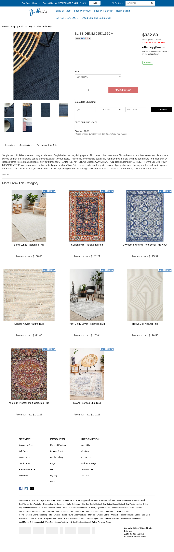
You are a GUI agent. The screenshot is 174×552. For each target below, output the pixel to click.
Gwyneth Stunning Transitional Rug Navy (145, 244)
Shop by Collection (103, 11)
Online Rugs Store (142, 515)
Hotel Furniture (54, 515)
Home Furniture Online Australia (32, 515)
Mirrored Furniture (58, 445)
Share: (83, 38)
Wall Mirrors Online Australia (31, 522)
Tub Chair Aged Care (94, 518)
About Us (36, 3)
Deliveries (23, 475)
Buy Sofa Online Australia (29, 508)
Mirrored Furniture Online (98, 515)
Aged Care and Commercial (96, 18)
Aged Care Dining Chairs (51, 500)
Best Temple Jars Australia (30, 504)
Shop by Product (82, 11)
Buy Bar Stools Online (91, 504)
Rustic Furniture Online (73, 518)
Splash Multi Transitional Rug (87, 244)
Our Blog (26, 3)
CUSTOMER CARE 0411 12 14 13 (70, 3)
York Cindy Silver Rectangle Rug (87, 323)
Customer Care (26, 445)
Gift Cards (23, 451)
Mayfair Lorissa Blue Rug (87, 403)
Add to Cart (123, 89)
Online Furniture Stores (29, 500)
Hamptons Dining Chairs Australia (84, 511)
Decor (53, 469)
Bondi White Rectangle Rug (29, 244)
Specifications (25, 145)
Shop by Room (63, 11)
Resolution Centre (27, 469)
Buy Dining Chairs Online (113, 504)
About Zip (85, 475)
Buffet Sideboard (73, 504)
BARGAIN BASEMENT (68, 18)
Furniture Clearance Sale (29, 511)
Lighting (53, 475)
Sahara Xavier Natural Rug (29, 323)
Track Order (24, 463)
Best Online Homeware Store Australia (128, 500)
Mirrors (53, 481)
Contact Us (48, 3)
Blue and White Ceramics (53, 504)
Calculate (161, 109)
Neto (144, 536)
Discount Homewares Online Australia (126, 508)
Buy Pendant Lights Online (137, 504)
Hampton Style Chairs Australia (55, 511)
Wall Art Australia (112, 518)
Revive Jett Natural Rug (145, 323)
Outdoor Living (56, 457)
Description (9, 145)
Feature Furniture (58, 451)
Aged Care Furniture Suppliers (76, 500)
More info (153, 47)
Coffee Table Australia (78, 508)
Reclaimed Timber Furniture (30, 518)
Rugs (52, 463)
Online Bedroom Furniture (122, 515)
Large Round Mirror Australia (74, 515)
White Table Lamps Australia (56, 522)
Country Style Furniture (99, 508)
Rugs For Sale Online (53, 518)
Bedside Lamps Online (100, 500)
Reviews (47, 145)
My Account (24, 457)
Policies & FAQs (88, 463)
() (117, 3)
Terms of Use (87, 469)
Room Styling (123, 11)
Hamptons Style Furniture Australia (114, 511)
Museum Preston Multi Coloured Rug (29, 403)
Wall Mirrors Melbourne (130, 518)
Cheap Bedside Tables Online (54, 508)
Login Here (95, 3)
